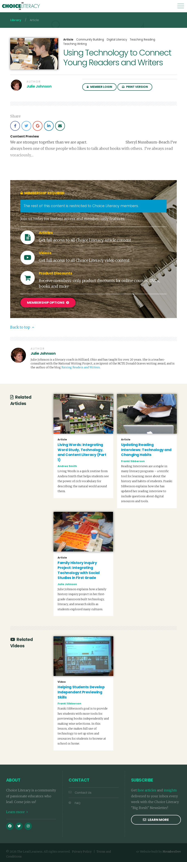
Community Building (90, 40)
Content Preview (24, 136)
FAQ (74, 803)
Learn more (17, 812)
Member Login (99, 87)
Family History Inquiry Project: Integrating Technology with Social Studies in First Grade (78, 570)
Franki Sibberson (133, 461)
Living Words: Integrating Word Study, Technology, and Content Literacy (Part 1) (82, 452)
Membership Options (48, 302)
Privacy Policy (82, 851)
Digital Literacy (117, 40)
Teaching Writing (75, 44)
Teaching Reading (142, 40)
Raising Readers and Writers (80, 367)
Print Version (135, 87)
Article (68, 39)
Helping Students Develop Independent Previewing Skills (81, 691)
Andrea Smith (67, 466)
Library (15, 20)
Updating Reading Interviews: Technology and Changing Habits (146, 449)
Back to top (22, 327)
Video (62, 681)
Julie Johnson (39, 86)
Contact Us (80, 792)
